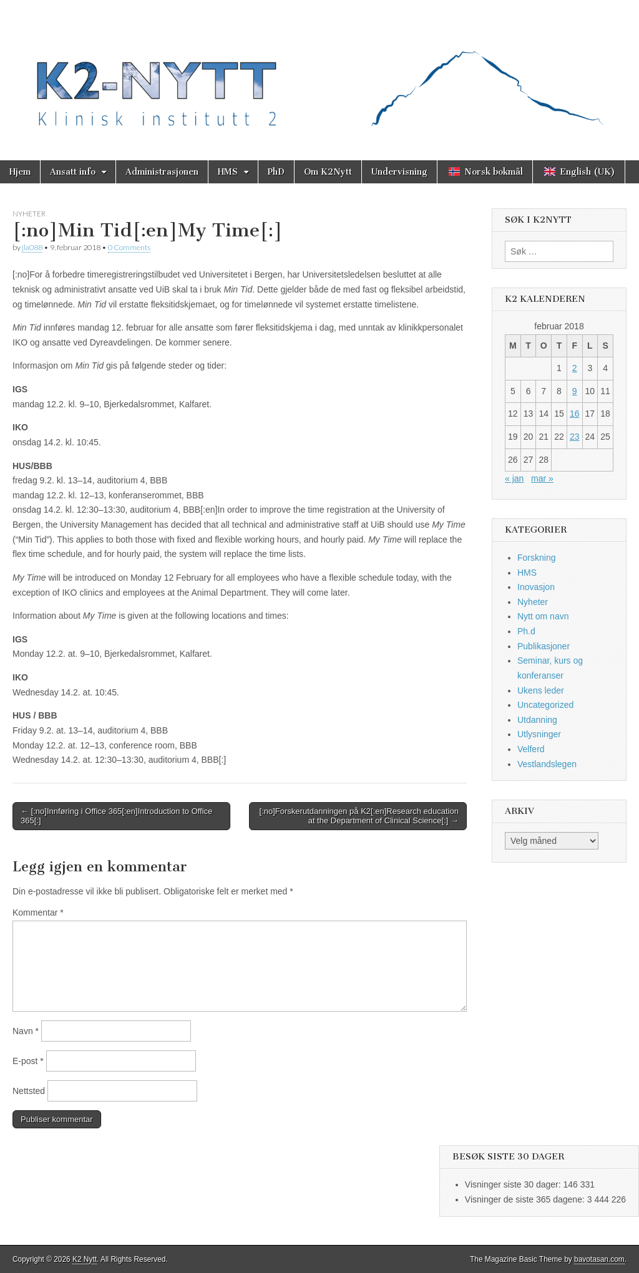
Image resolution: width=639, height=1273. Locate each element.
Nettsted (28, 1091)
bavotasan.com (599, 1259)
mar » (542, 478)
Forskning (536, 558)
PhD (276, 172)
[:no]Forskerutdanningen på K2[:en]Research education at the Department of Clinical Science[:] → (359, 816)
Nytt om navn (542, 616)
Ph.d (526, 631)
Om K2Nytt (328, 172)
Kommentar (38, 912)
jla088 (32, 247)
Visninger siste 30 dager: (514, 1184)
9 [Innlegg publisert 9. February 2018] (574, 391)
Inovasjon (536, 587)
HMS (228, 172)
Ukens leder (540, 690)
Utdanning (537, 720)
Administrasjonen (161, 172)
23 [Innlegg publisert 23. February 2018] (575, 437)
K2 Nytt (84, 1259)
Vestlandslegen (547, 764)
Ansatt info (72, 172)
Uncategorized (545, 705)
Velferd (531, 749)
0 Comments (129, 247)
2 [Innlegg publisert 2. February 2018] (574, 368)
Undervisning (399, 172)
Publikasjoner (543, 646)
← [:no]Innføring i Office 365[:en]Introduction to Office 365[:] (116, 816)
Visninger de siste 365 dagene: (526, 1199)
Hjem (20, 172)
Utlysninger (539, 734)
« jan (514, 478)
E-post (28, 1061)
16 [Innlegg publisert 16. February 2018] (575, 414)
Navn (25, 1031)
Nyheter (29, 214)
